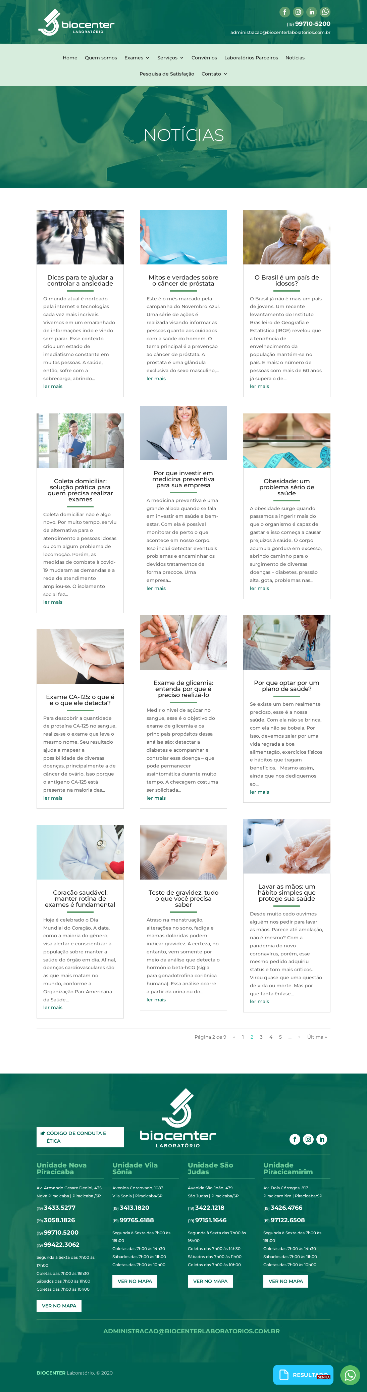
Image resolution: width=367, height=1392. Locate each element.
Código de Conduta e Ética (76, 1137)
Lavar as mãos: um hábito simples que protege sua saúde (287, 892)
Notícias (295, 58)
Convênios (204, 58)
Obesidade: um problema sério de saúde (286, 487)
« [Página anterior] (234, 1037)
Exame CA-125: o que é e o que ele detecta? (80, 700)
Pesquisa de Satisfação (167, 74)
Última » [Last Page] (317, 1037)
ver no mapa (59, 1306)
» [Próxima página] (299, 1037)
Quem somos (101, 58)
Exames (133, 58)
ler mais (52, 386)
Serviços (167, 58)
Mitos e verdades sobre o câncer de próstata (183, 280)
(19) (308, 24)
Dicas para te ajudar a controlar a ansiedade (80, 280)
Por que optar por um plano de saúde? (286, 686)
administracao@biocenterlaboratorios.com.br (280, 32)
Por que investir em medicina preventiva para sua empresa (183, 479)
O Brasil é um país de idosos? (287, 280)
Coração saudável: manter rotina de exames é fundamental (80, 898)
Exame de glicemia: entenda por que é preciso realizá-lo (183, 689)
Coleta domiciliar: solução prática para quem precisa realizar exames (80, 490)
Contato (211, 74)
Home (70, 58)
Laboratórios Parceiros (251, 58)
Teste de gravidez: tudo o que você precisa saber (183, 898)
